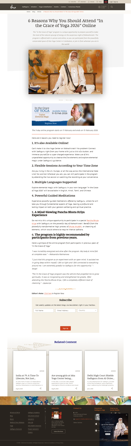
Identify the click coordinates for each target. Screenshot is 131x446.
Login (111, 1)
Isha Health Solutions (34, 425)
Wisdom (34, 7)
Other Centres (77, 422)
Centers (63, 7)
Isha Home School (33, 416)
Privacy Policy (59, 443)
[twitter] (10, 154)
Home (28, 11)
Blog (33, 11)
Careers (30, 432)
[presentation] (65, 320)
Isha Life (30, 422)
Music (12, 419)
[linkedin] (10, 159)
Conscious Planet (74, 7)
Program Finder (103, 7)
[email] (10, 163)
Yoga (11, 425)
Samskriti (31, 419)
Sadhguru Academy (34, 412)
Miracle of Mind (15, 412)
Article (39, 11)
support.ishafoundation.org (83, 419)
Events (56, 7)
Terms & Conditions (50, 443)
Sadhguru (25, 7)
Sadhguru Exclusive (16, 429)
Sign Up (116, 1)
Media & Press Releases (17, 422)
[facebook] (10, 150)
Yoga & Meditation (45, 7)
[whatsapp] (11, 146)
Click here (48, 293)
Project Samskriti (33, 429)
